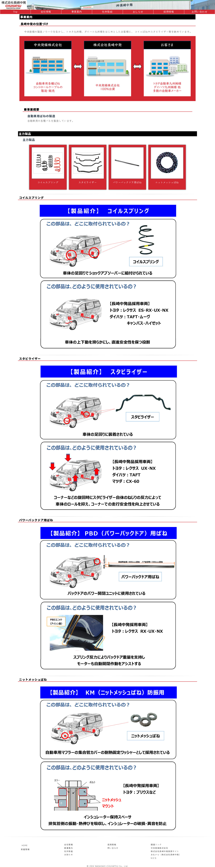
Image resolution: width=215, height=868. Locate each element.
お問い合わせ (199, 11)
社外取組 (107, 11)
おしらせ (138, 11)
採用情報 (168, 11)
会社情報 (46, 11)
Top (15, 11)
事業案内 (77, 11)
